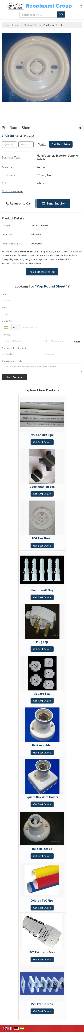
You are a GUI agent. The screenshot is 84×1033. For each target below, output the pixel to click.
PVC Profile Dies (42, 1004)
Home (6, 25)
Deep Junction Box (42, 487)
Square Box (42, 693)
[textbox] (26, 144)
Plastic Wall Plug (42, 590)
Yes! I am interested (42, 272)
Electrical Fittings (32, 25)
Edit (42, 144)
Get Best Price (61, 144)
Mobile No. (7, 321)
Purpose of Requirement (14, 348)
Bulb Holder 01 (42, 849)
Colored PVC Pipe (42, 900)
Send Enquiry (53, 203)
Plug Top (42, 642)
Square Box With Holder (42, 797)
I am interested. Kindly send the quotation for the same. (42, 368)
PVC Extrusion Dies (42, 952)
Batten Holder (42, 745)
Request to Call (18, 203)
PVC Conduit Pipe (42, 435)
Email (4, 307)
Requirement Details (12, 361)
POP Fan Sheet (42, 538)
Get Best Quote (42, 442)
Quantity (6, 334)
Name (5, 294)
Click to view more (12, 191)
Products (17, 25)
